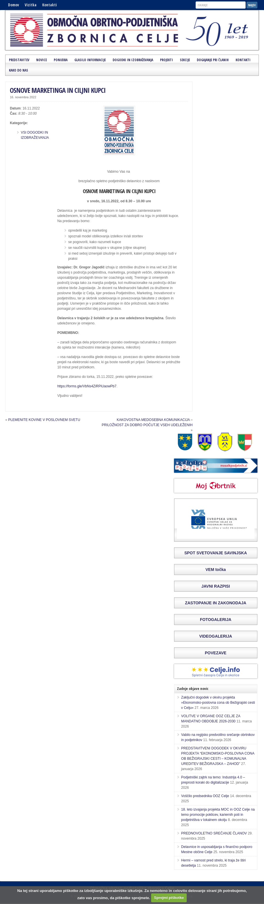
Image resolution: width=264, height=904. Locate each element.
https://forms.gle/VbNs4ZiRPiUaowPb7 (86, 386)
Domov (13, 4)
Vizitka (30, 4)
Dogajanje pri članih (213, 59)
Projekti (166, 59)
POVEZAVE (215, 653)
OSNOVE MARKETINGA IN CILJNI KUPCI (57, 90)
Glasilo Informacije (90, 59)
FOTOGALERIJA (215, 619)
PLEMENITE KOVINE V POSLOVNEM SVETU (44, 420)
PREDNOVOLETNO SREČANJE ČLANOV (214, 833)
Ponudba (61, 59)
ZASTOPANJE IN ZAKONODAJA (215, 603)
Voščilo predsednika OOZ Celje (205, 796)
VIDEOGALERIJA (215, 636)
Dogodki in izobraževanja (133, 59)
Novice (41, 59)
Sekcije (185, 59)
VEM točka (215, 569)
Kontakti (49, 4)
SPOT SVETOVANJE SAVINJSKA (215, 553)
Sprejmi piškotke (169, 897)
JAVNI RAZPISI (215, 586)
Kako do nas (18, 70)
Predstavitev (19, 59)
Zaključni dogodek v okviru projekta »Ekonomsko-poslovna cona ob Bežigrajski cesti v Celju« (218, 702)
